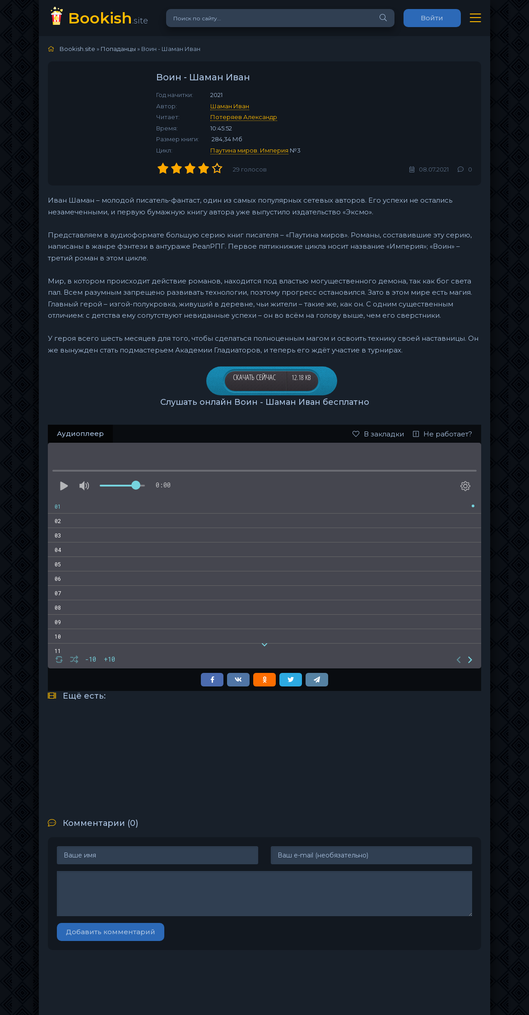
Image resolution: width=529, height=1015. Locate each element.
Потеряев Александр (243, 117)
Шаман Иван (229, 106)
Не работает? (442, 434)
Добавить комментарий (110, 931)
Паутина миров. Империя (249, 150)
